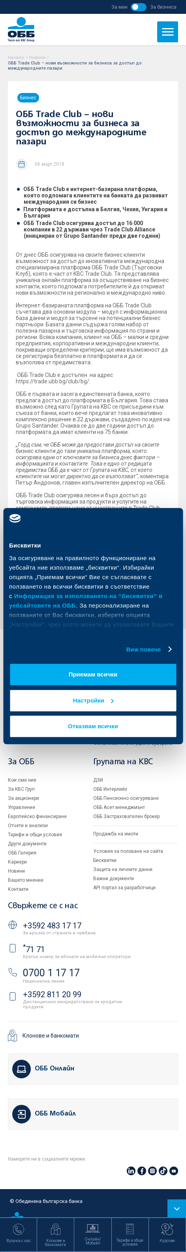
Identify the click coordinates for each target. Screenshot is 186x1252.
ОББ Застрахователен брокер (126, 816)
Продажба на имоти (115, 834)
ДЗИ (98, 780)
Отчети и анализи (28, 825)
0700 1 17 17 (51, 973)
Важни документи (113, 878)
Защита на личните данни (122, 869)
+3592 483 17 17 (52, 925)
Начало (16, 57)
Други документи (27, 844)
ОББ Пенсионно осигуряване (126, 798)
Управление (21, 807)
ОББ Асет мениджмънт (119, 807)
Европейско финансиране (37, 816)
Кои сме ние (22, 780)
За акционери (23, 798)
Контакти (18, 889)
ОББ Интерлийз (110, 789)
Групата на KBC (123, 762)
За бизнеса (163, 7)
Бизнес (28, 97)
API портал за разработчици (124, 887)
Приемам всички (93, 674)
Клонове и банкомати (51, 1035)
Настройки (93, 700)
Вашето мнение (25, 880)
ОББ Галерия (22, 853)
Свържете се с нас (42, 906)
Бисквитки (104, 860)
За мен (119, 7)
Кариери (17, 862)
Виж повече (143, 649)
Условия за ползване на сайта (128, 851)
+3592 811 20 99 (52, 994)
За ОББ (21, 762)
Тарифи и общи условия (35, 834)
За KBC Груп (21, 789)
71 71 (34, 949)
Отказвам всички (93, 726)
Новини (37, 57)
